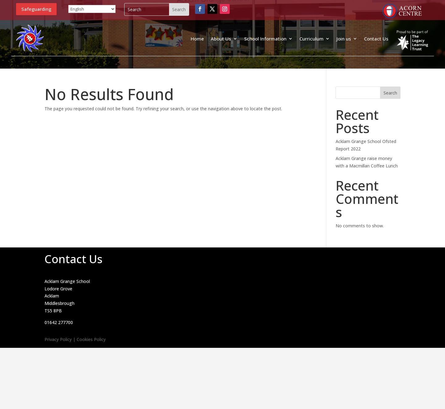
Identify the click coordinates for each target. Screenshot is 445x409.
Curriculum (311, 39)
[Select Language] (92, 9)
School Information (265, 39)
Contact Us (376, 39)
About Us (221, 39)
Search (390, 93)
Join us (344, 39)
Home (197, 39)
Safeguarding (36, 9)
